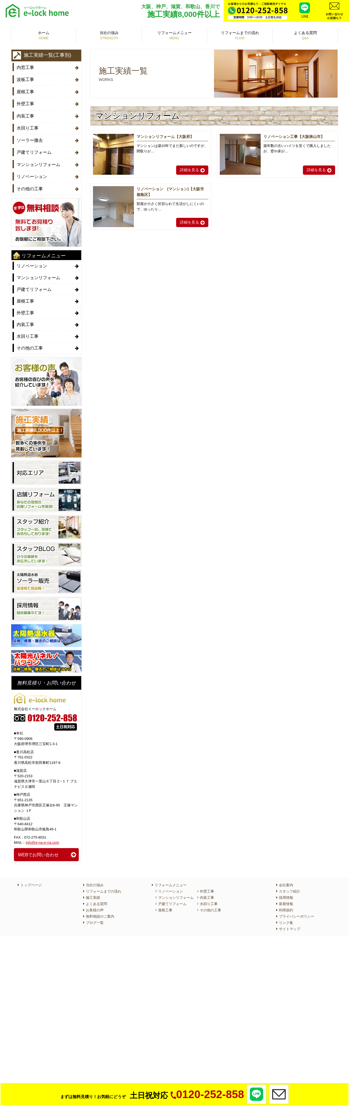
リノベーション (32, 172)
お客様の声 (95, 905)
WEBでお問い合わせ (38, 850)
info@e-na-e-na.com (42, 838)
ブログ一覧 (95, 918)
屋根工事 (25, 90)
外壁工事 (25, 102)
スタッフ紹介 (289, 887)
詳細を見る (189, 170)
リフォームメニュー (174, 35)
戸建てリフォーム (34, 149)
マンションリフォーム (38, 161)
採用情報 (286, 893)
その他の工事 (30, 184)
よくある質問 (305, 35)
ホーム (43, 35)
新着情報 (286, 899)
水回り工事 (27, 125)
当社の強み (109, 35)
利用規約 (286, 905)
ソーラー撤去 (30, 137)
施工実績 (93, 893)
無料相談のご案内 (100, 912)
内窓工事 (25, 67)
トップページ (31, 880)
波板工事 (25, 79)
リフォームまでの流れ (239, 35)
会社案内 (286, 880)
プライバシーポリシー (296, 912)
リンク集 (286, 918)
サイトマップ (289, 924)
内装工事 (25, 114)
